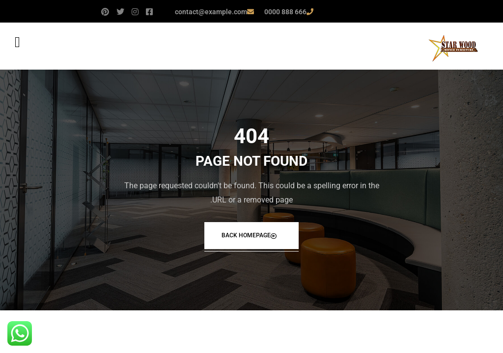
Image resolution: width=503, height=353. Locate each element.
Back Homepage (249, 235)
